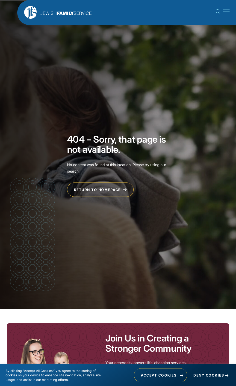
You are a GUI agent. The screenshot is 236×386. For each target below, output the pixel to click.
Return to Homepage (100, 190)
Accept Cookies (159, 375)
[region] (118, 375)
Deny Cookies (208, 375)
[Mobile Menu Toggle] (225, 11)
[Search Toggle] (218, 12)
